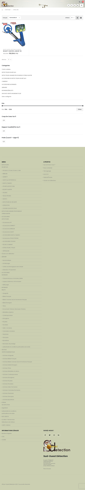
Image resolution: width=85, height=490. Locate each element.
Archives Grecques (8, 396)
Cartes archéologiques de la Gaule (13, 266)
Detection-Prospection (9, 270)
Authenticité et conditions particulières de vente (16, 347)
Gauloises (5, 334)
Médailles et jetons (8, 312)
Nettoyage (6, 285)
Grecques (5, 337)
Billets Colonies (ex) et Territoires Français (15, 299)
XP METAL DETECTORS (9, 186)
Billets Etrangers (7, 303)
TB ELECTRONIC (7, 196)
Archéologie (6, 263)
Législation (5, 408)
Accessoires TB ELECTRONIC (11, 238)
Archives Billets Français (9, 359)
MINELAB (5, 174)
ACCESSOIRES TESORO (9, 241)
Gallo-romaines (7, 328)
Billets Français (7, 296)
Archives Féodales (8, 384)
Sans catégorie (6, 96)
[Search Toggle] (79, 2)
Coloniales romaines (9, 331)
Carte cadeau (6, 69)
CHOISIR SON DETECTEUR (10, 208)
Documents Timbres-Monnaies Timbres (14, 309)
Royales (5, 322)
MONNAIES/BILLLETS (7, 90)
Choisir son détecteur (8, 253)
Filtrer (79, 109)
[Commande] (15, 17)
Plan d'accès (47, 469)
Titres (4, 306)
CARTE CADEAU (6, 425)
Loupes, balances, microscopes (12, 281)
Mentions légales (7, 433)
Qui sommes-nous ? (49, 165)
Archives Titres (7, 368)
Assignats (5, 293)
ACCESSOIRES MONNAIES (9, 84)
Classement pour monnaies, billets (13, 278)
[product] (15, 34)
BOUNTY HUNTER (6, 49)
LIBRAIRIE (4, 87)
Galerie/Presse (47, 177)
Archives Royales (8, 381)
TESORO (5, 192)
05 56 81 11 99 (47, 462)
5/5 (4, 141)
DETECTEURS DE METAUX (16, 49)
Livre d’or (46, 174)
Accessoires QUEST (8, 232)
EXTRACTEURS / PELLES (9, 248)
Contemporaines (8, 315)
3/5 (4, 120)
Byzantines (6, 340)
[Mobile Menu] (81, 5)
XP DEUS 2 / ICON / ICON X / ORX (12, 170)
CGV (3, 436)
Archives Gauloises (8, 393)
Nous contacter (47, 168)
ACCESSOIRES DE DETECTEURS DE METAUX (14, 78)
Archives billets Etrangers (10, 365)
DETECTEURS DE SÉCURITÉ (10, 202)
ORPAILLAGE (6, 251)
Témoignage (47, 171)
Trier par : (5, 17)
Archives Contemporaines (10, 374)
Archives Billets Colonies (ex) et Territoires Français (17, 362)
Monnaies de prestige (9, 344)
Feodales (5, 325)
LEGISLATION (6, 205)
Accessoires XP (7, 222)
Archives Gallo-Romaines (10, 387)
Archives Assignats (8, 355)
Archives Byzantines (8, 399)
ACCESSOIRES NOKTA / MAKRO (11, 235)
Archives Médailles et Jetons (11, 371)
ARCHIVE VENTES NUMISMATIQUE (11, 93)
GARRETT (5, 177)
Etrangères (6, 318)
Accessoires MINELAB (9, 229)
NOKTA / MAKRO (7, 183)
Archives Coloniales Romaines (11, 390)
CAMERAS (4, 81)
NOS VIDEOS (5, 416)
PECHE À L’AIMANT (8, 244)
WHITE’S (5, 199)
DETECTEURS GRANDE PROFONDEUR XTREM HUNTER (17, 75)
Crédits (4, 440)
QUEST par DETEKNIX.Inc (9, 180)
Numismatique (7, 260)
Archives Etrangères (8, 377)
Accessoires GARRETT (9, 225)
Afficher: (67, 17)
